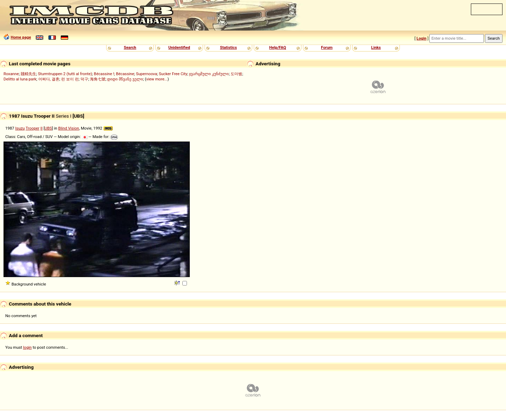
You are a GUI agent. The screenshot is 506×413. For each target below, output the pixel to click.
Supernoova (146, 73)
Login (421, 38)
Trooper (32, 128)
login (27, 347)
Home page (21, 37)
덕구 (84, 79)
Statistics (228, 47)
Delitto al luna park (20, 79)
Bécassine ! (104, 73)
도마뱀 (236, 73)
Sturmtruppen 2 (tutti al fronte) (65, 73)
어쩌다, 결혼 (48, 79)
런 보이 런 (70, 79)
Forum (327, 47)
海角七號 (97, 79)
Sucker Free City (173, 73)
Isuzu (20, 128)
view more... (157, 79)
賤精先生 (28, 73)
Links (376, 47)
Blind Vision (68, 128)
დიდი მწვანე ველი (125, 79)
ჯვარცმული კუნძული (209, 73)
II (41, 128)
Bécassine (125, 73)
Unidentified (179, 47)
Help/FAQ (277, 47)
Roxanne (11, 73)
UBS (48, 128)
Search (130, 47)
